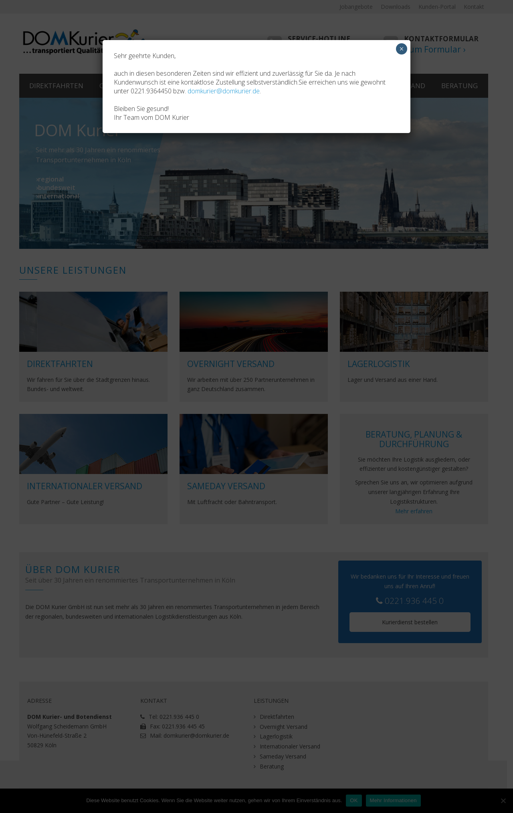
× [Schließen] (401, 48)
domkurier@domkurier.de (224, 91)
